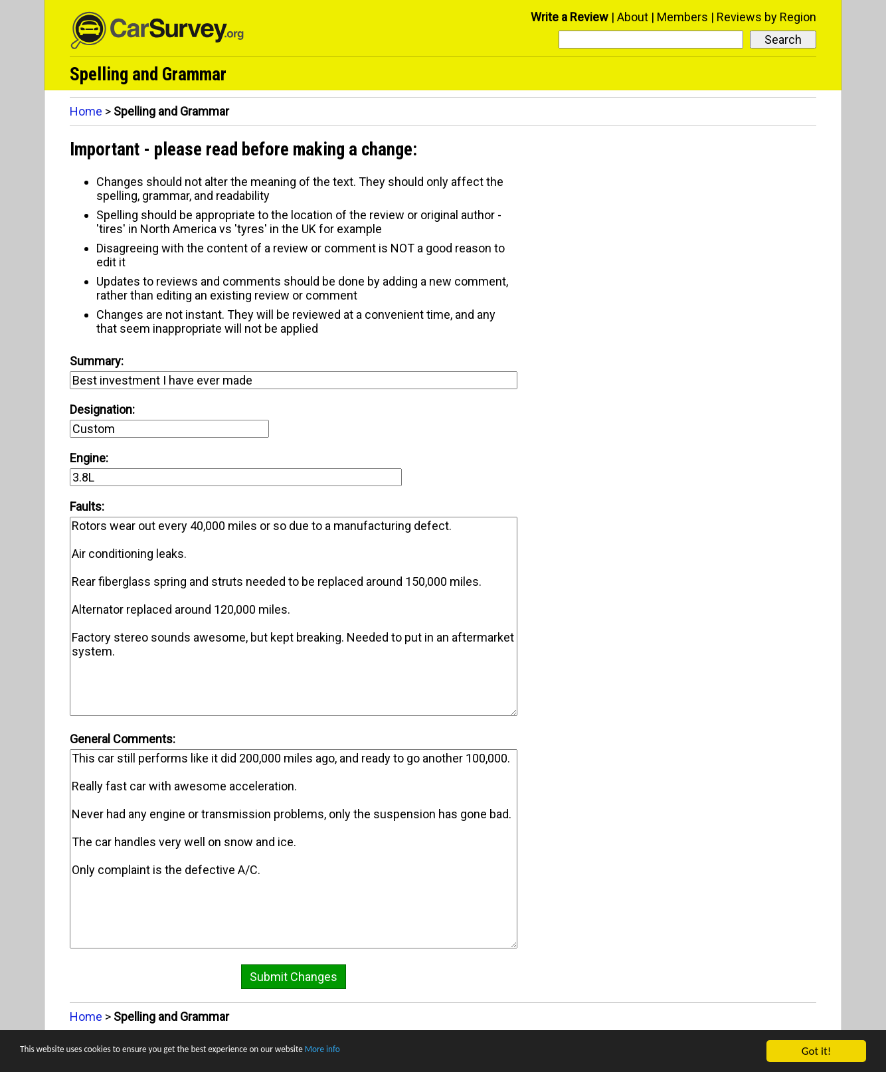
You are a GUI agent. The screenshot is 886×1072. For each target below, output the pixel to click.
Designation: (102, 409)
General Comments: (122, 739)
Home (86, 111)
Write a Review (569, 17)
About (632, 17)
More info (408, 1052)
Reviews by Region (766, 17)
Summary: (97, 361)
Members (682, 17)
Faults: (87, 506)
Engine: (89, 458)
